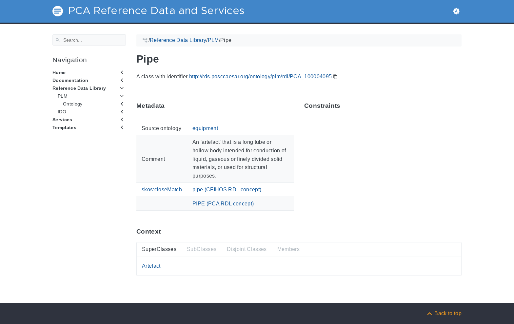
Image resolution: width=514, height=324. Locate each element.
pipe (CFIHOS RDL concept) (226, 189)
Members (288, 249)
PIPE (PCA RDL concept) (223, 203)
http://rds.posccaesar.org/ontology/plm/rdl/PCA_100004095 (260, 76)
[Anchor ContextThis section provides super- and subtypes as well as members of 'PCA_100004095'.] (165, 231)
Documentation (70, 80)
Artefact (151, 266)
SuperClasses (159, 249)
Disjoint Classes (247, 249)
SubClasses (201, 249)
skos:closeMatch (162, 189)
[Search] (89, 40)
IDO (62, 111)
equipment (205, 128)
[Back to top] (444, 313)
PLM (63, 96)
